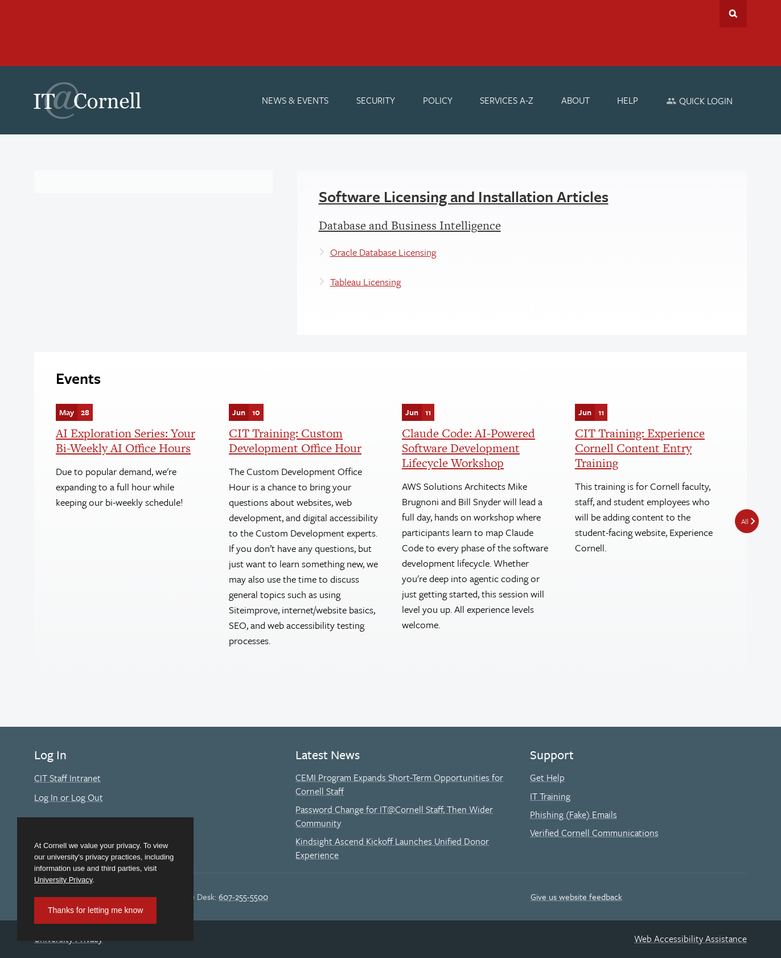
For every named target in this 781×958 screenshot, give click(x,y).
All (745, 521)
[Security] (376, 100)
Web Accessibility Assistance (690, 938)
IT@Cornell (88, 101)
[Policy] (437, 100)
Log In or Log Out (68, 797)
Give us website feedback (576, 896)
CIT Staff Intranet (67, 778)
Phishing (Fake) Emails (573, 814)
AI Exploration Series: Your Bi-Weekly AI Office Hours (125, 440)
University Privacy (63, 879)
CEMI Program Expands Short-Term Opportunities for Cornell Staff (399, 784)
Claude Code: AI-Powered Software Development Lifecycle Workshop (468, 448)
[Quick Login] (699, 100)
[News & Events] (296, 100)
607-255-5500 (243, 896)
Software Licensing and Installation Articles (464, 196)
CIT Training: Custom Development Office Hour (295, 440)
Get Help (547, 777)
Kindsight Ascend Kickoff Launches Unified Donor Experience (392, 848)
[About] (575, 100)
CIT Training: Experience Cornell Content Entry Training (640, 448)
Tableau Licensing (365, 282)
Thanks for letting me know (95, 910)
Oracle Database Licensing (383, 252)
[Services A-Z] (506, 100)
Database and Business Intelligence (410, 225)
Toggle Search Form (733, 13)
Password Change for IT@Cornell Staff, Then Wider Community (394, 816)
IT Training (550, 796)
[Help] (628, 100)
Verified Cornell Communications (594, 833)
